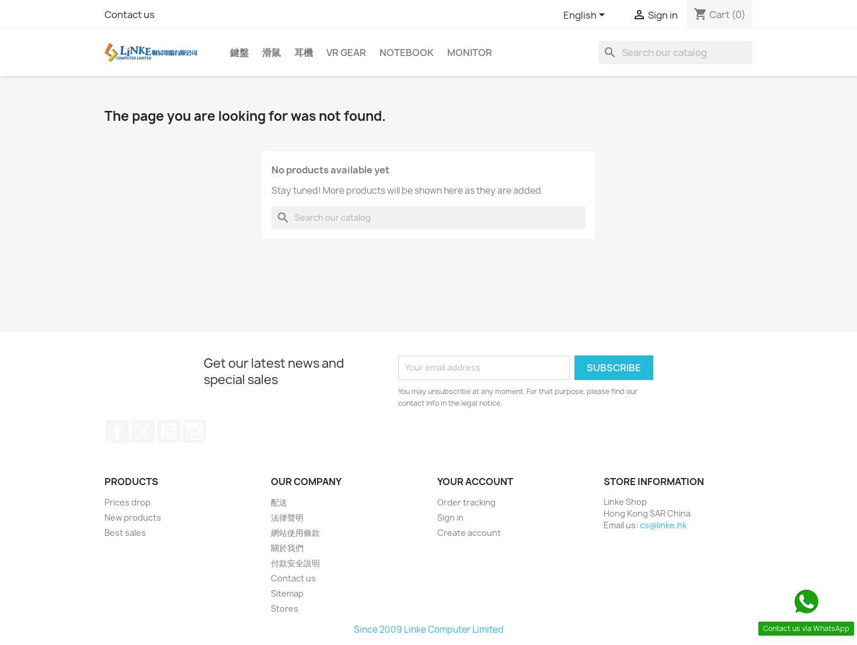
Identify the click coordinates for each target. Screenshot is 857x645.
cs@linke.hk (663, 525)
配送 (279, 502)
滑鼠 (271, 52)
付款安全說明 (295, 563)
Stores (284, 608)
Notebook (406, 52)
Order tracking (466, 502)
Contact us (129, 14)
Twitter (143, 431)
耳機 (303, 52)
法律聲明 (287, 517)
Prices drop (127, 502)
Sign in (450, 517)
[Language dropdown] (586, 16)
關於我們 (287, 547)
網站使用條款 (295, 532)
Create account (469, 532)
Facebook (117, 431)
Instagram (194, 431)
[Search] (675, 52)
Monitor (469, 52)
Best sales (125, 532)
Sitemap (287, 593)
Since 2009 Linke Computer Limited (429, 629)
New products (132, 517)
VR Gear (346, 52)
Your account (475, 481)
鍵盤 (239, 52)
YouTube (168, 431)
